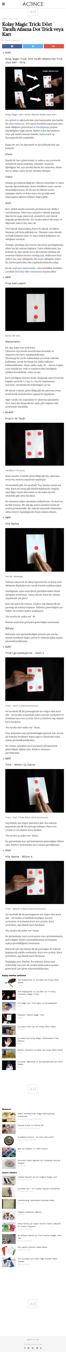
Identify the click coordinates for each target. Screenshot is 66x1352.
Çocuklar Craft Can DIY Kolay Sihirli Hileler (37, 1027)
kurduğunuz (42, 127)
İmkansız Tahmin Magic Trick (31, 1015)
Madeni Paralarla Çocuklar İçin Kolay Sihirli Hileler (40, 1050)
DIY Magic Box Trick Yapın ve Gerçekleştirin (37, 1003)
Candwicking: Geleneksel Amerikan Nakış (36, 1200)
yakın (43, 130)
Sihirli (4, 19)
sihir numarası (16, 123)
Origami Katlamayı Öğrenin (30, 1212)
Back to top (33, 1340)
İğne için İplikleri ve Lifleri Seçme (33, 1149)
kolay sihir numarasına (31, 271)
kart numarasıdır (27, 268)
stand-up (50, 134)
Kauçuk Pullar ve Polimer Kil (31, 1125)
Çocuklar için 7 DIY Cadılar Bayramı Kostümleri (39, 1188)
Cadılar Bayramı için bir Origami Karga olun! (37, 1177)
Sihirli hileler (14, 19)
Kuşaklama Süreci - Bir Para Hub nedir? (36, 1137)
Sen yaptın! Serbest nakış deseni (32, 1247)
